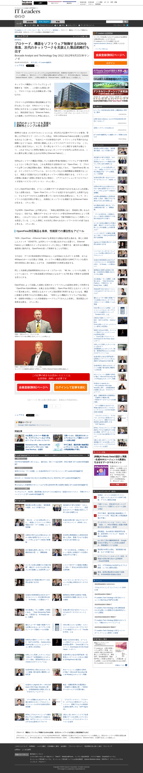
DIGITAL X (105, 759)
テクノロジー (44, 22)
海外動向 (55, 30)
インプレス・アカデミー (38, 762)
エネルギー (83, 4)
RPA (63, 25)
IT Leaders (27, 11)
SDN (26, 425)
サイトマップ (107, 746)
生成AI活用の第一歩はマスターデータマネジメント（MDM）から (105, 180)
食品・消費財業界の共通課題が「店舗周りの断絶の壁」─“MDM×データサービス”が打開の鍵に (75, 687)
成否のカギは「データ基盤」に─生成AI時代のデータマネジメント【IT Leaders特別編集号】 (49, 471)
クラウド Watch (96, 756)
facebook (19, 16)
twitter (16, 16)
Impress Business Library (102, 43)
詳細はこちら (120, 665)
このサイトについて (21, 746)
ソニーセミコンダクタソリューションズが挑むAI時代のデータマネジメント (75, 582)
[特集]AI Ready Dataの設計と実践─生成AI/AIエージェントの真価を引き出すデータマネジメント (110, 459)
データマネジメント (87, 25)
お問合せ (17, 749)
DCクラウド (54, 3)
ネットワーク (46, 30)
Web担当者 (83, 2)
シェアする (19, 65)
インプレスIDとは (101, 49)
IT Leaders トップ (20, 30)
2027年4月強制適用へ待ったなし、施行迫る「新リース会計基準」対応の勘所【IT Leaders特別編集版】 (52, 463)
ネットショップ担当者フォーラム (40, 759)
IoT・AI (106, 2)
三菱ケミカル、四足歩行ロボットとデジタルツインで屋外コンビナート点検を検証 (76, 438)
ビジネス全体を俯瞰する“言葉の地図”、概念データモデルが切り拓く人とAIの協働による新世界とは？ (38, 567)
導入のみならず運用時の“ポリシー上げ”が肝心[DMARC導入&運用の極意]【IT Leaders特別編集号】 (52, 485)
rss (23, 16)
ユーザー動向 (31, 25)
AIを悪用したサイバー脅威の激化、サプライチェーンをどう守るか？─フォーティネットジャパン (37, 438)
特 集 (58, 22)
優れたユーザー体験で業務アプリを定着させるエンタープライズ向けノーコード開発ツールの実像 (37, 627)
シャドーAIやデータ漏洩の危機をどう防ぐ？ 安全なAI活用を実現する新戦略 (75, 567)
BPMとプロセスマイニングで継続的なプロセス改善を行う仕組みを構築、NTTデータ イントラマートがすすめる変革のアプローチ (105, 432)
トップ (18, 23)
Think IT (57, 756)
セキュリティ (72, 25)
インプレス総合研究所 (82, 756)
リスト (37, 65)
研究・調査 (114, 2)
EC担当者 (91, 2)
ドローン (91, 4)
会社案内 (63, 746)
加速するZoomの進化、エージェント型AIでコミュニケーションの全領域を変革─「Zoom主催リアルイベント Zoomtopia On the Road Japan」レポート (75, 644)
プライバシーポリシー (75, 746)
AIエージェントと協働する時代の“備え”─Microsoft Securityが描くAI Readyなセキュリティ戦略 (75, 672)
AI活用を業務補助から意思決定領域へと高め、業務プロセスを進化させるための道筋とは (75, 537)
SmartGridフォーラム (109, 756)
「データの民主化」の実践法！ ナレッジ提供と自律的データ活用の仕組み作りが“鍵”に (75, 552)
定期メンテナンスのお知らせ (104, 128)
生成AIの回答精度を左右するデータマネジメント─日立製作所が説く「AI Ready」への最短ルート (37, 597)
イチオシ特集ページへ (118, 484)
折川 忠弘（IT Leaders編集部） (41, 62)
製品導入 (69, 3)
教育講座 (98, 4)
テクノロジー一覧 (34, 30)
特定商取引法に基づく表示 (93, 746)
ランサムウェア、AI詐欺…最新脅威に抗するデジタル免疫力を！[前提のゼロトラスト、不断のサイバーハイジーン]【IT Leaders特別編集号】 (52, 493)
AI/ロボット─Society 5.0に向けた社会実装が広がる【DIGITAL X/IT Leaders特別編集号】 (48, 478)
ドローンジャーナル (116, 759)
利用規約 (32, 746)
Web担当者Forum (67, 756)
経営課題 (30, 22)
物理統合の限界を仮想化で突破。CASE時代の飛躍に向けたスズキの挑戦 (75, 597)
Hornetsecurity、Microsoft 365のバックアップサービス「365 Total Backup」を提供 (37, 447)
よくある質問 (26, 749)
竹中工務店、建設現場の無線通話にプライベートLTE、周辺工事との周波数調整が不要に (76, 447)
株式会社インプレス (36, 754)
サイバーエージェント (44, 425)
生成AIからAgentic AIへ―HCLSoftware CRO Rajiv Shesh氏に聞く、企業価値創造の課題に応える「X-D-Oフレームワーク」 (104, 387)
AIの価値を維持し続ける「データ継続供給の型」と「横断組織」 (104, 207)
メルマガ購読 (41, 746)
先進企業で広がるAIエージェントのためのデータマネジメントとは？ (75, 612)
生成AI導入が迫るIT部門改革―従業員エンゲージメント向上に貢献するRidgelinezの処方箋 (75, 657)
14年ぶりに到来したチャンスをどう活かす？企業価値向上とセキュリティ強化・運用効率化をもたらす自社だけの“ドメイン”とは (104, 349)
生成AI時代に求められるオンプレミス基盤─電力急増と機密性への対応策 (37, 672)
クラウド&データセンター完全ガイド (42, 756)
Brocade (21, 425)
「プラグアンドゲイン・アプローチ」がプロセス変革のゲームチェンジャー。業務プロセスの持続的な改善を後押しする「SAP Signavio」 (75, 704)
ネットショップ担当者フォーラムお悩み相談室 (68, 759)
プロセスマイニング (46, 25)
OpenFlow (32, 425)
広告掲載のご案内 (53, 746)
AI (57, 25)
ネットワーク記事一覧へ (81, 36)
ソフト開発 (99, 2)
